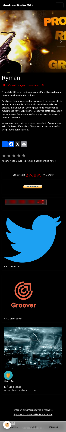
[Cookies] (7, 425)
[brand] (17, 5)
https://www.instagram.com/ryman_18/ (23, 85)
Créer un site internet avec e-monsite (33, 410)
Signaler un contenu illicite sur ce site (33, 414)
